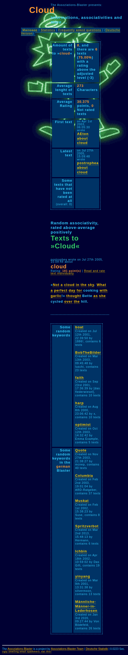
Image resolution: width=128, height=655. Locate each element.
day (72, 290)
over (68, 301)
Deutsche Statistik (97, 648)
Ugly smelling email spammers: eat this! (26, 651)
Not (56, 285)
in (77, 285)
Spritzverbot (87, 526)
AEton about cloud (83, 138)
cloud (69, 285)
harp (79, 403)
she (102, 296)
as (96, 296)
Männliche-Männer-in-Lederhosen (86, 606)
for (79, 290)
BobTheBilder (88, 352)
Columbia (84, 476)
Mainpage (29, 30)
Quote (81, 450)
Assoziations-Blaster (20, 648)
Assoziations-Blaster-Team (67, 648)
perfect (61, 290)
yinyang (82, 576)
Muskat (82, 501)
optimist (83, 425)
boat (79, 327)
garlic (56, 296)
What (101, 285)
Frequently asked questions (79, 30)
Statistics (48, 30)
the (84, 285)
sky (91, 285)
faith (79, 378)
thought (73, 296)
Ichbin (81, 551)
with (104, 290)
